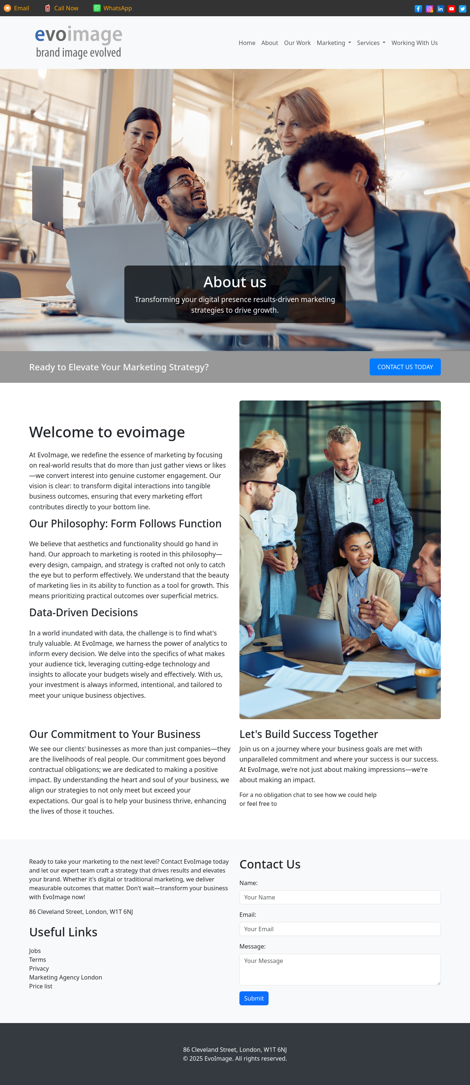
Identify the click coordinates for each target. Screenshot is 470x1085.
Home (247, 43)
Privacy (39, 968)
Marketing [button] (332, 43)
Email (21, 8)
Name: (248, 883)
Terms (37, 960)
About (270, 43)
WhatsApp (118, 8)
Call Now (66, 8)
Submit (254, 998)
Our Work (297, 43)
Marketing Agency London (65, 977)
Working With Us (414, 43)
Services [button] (369, 43)
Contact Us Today (405, 367)
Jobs (35, 951)
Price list (40, 986)
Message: (252, 946)
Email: (247, 915)
